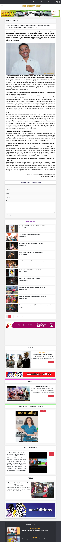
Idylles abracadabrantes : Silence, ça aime (32, 287)
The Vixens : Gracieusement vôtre (29, 234)
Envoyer (9, 215)
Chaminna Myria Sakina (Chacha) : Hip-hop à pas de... (35, 305)
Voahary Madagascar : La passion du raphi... (34, 530)
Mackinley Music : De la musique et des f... (34, 539)
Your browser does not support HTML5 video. (20, 336)
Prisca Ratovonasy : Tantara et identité (30, 243)
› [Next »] (22, 316)
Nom (7, 186)
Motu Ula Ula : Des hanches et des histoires (32, 296)
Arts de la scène (19, 21)
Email (8, 193)
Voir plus (51, 362)
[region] (42, 357)
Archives (30, 524)
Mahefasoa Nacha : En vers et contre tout (31, 261)
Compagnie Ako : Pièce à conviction (30, 269)
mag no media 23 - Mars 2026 (30, 406)
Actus (30, 348)
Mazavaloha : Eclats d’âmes (42, 354)
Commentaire (11, 201)
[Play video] (38, 462)
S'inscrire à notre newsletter (41, 2)
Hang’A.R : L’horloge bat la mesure (29, 278)
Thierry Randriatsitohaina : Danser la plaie (32, 225)
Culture (10, 21)
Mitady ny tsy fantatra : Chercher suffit (30, 252)
